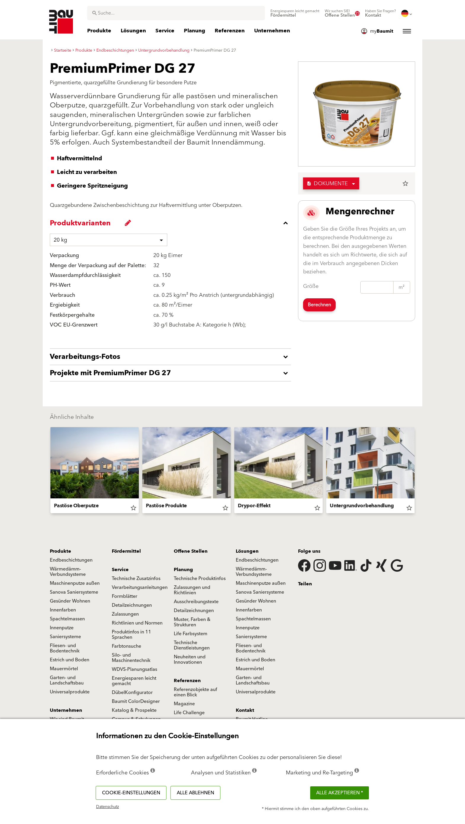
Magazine (184, 704)
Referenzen (187, 680)
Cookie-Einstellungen (131, 793)
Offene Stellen (191, 551)
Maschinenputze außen (75, 583)
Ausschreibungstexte (196, 602)
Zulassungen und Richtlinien (192, 590)
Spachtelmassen (67, 619)
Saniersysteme (65, 637)
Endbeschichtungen (71, 560)
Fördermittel (126, 551)
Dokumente (327, 183)
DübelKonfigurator (132, 692)
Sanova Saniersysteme (74, 592)
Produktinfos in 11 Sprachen (131, 634)
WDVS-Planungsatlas (134, 669)
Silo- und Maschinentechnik (131, 658)
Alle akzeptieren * (339, 793)
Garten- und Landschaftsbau (67, 680)
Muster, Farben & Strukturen (192, 622)
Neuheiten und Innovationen (190, 659)
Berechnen (319, 305)
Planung (183, 569)
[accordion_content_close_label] (172, 223)
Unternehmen (66, 710)
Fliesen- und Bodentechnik (64, 648)
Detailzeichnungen (132, 605)
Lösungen (247, 551)
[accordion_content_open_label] (172, 357)
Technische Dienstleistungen (192, 645)
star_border (405, 183)
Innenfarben (63, 610)
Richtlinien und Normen (137, 623)
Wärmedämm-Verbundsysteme (68, 572)
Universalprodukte (70, 692)
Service (120, 569)
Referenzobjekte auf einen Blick (195, 692)
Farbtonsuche (126, 646)
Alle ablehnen (195, 793)
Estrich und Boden (69, 660)
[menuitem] (295, 13)
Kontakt (245, 710)
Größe (311, 286)
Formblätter (124, 596)
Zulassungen (125, 614)
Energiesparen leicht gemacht (134, 681)
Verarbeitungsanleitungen (140, 587)
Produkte (60, 551)
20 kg (60, 240)
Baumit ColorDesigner (136, 701)
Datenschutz (107, 806)
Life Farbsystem (190, 634)
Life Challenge (189, 713)
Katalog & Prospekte (134, 710)
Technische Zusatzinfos (136, 578)
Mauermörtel (64, 669)
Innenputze (62, 628)
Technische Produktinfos (200, 578)
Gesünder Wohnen (70, 601)
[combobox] (176, 13)
